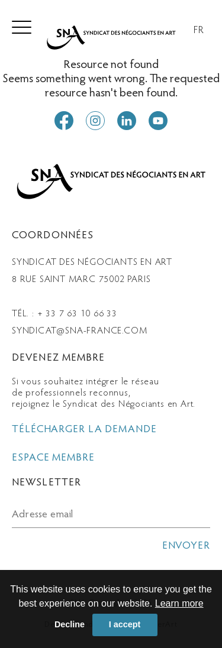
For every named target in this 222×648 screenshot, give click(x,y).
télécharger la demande (84, 430)
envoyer (186, 546)
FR (199, 30)
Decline (69, 624)
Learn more (179, 603)
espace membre (53, 458)
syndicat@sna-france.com (79, 331)
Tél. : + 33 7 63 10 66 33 (64, 314)
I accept (125, 624)
